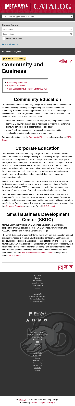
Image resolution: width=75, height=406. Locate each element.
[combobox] (37, 16)
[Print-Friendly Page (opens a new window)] (65, 61)
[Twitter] (40, 320)
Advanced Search (10, 44)
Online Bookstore (37, 285)
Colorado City (37, 363)
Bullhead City (37, 355)
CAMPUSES (37, 353)
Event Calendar (37, 337)
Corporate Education (16, 86)
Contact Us (37, 368)
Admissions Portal (37, 283)
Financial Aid (37, 339)
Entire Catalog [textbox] (8, 29)
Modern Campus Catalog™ (43, 402)
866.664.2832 (37, 365)
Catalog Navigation (13, 51)
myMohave (37, 275)
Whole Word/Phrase (14, 38)
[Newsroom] (28, 320)
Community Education (17, 82)
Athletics (37, 288)
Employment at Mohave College (37, 335)
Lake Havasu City (37, 360)
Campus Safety (37, 294)
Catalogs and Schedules (37, 296)
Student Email (37, 280)
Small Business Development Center (36, 253)
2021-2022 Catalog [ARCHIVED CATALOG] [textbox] (18, 16)
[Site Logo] (37, 6)
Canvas (37, 278)
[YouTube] (46, 320)
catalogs (22, 399)
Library (37, 344)
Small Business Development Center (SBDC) (27, 89)
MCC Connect (48, 206)
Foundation (37, 347)
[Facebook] (34, 320)
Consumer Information (37, 301)
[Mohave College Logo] (37, 314)
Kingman (37, 358)
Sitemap (37, 370)
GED (37, 342)
